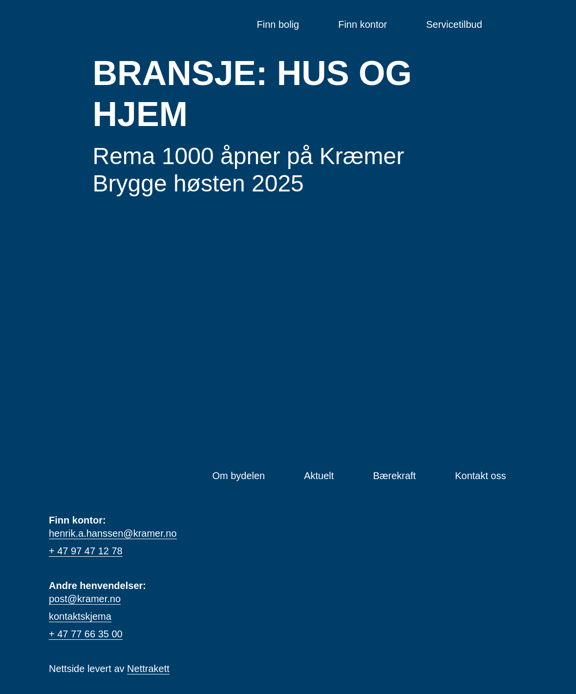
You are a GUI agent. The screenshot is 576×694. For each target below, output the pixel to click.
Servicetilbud (454, 24)
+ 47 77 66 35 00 (86, 634)
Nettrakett (148, 668)
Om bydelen (238, 475)
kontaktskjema (80, 616)
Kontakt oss (480, 475)
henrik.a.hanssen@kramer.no (113, 533)
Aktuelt (319, 475)
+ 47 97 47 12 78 (86, 551)
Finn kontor (362, 24)
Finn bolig (277, 24)
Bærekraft (394, 475)
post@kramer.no (85, 598)
